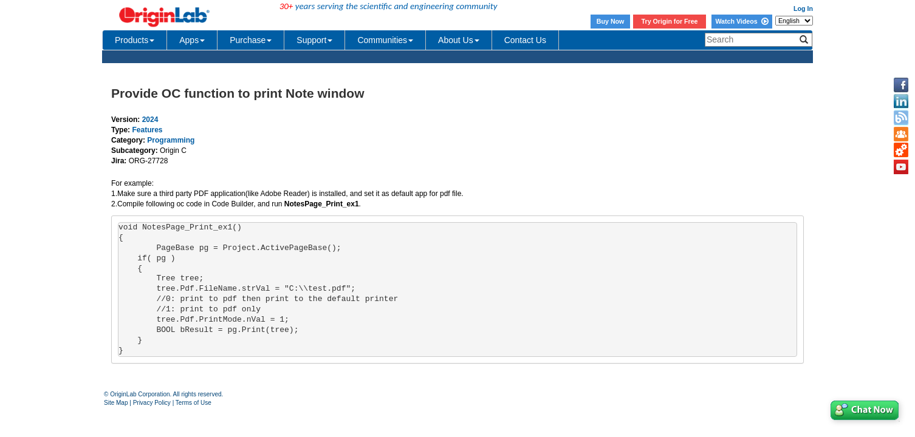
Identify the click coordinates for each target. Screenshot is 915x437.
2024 (150, 119)
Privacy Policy (152, 402)
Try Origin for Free (670, 21)
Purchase (251, 40)
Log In (803, 8)
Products (134, 40)
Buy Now (611, 21)
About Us (458, 40)
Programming (170, 140)
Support (314, 40)
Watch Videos (741, 21)
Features (147, 130)
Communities (385, 40)
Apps (192, 40)
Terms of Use (193, 402)
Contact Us (525, 40)
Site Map (116, 402)
